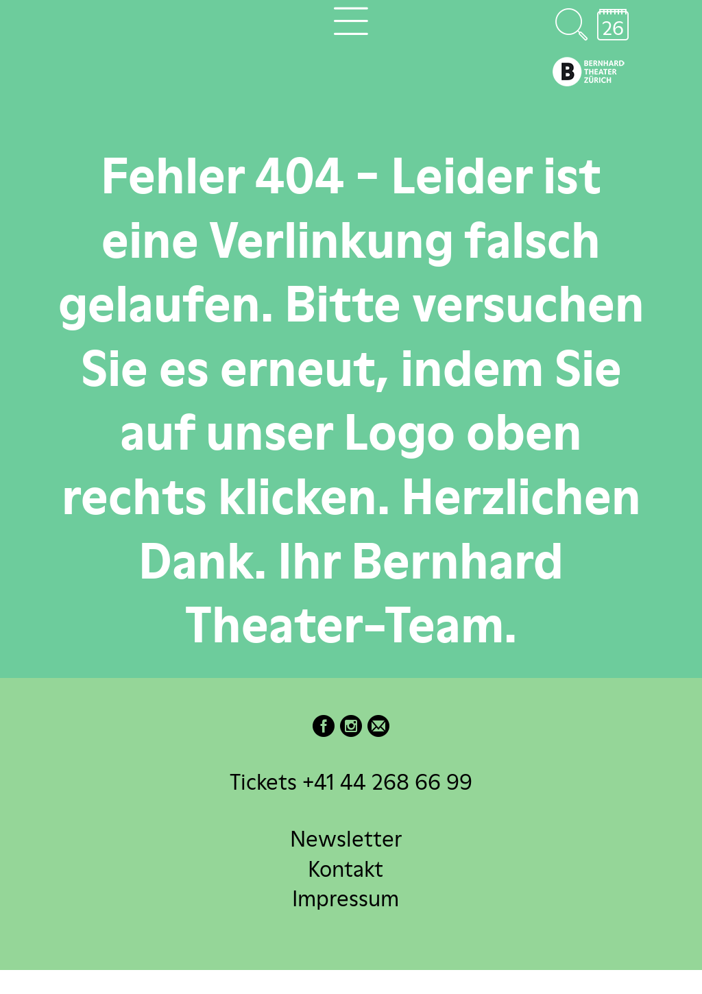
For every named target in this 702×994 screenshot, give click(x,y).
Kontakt (345, 868)
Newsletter (346, 838)
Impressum (345, 897)
